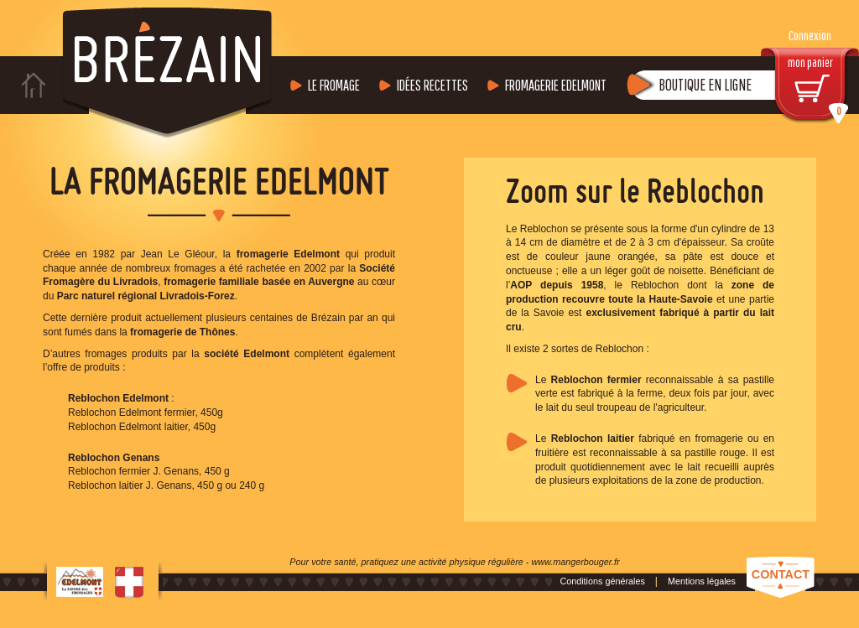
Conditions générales (602, 581)
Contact (781, 574)
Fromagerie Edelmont (556, 85)
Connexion (810, 36)
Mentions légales (702, 581)
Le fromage (334, 85)
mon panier (819, 89)
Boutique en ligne (705, 84)
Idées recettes (432, 85)
